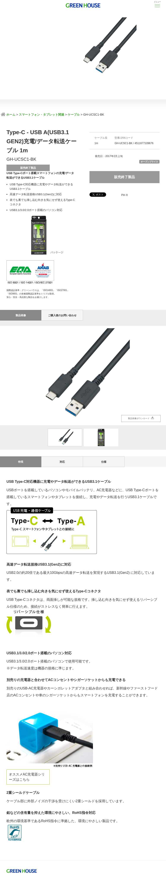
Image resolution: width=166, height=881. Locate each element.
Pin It (124, 195)
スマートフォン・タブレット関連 (41, 114)
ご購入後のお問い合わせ (62, 272)
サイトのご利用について (109, 839)
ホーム (10, 114)
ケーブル (74, 114)
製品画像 (21, 272)
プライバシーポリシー (43, 839)
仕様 (103, 418)
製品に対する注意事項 (75, 839)
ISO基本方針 (15, 839)
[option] (83, 332)
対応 (62, 418)
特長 (20, 418)
